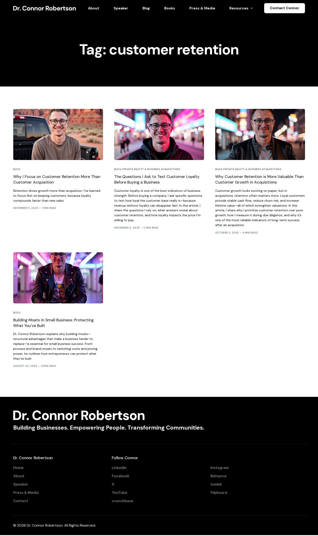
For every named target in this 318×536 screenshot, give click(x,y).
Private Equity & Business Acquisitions (151, 169)
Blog (16, 169)
